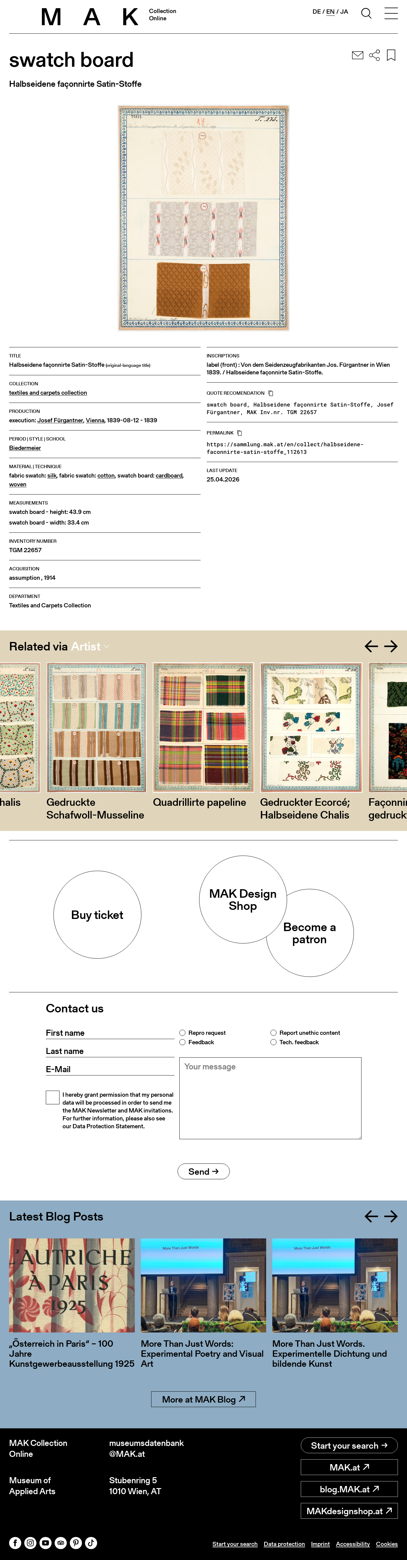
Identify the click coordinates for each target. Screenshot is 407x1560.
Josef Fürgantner (60, 420)
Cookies (387, 1544)
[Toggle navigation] (391, 14)
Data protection (284, 1544)
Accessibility (353, 1544)
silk (51, 475)
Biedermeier (25, 448)
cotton (106, 475)
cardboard (169, 475)
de (317, 11)
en (330, 12)
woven (17, 484)
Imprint (320, 1544)
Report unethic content (310, 1033)
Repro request (207, 1033)
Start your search (349, 1445)
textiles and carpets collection (48, 393)
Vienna (95, 420)
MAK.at (349, 1467)
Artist (85, 646)
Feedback (201, 1042)
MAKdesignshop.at (349, 1510)
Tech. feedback (299, 1042)
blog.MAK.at (349, 1489)
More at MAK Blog (203, 1399)
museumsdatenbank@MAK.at (146, 1448)
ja (344, 11)
